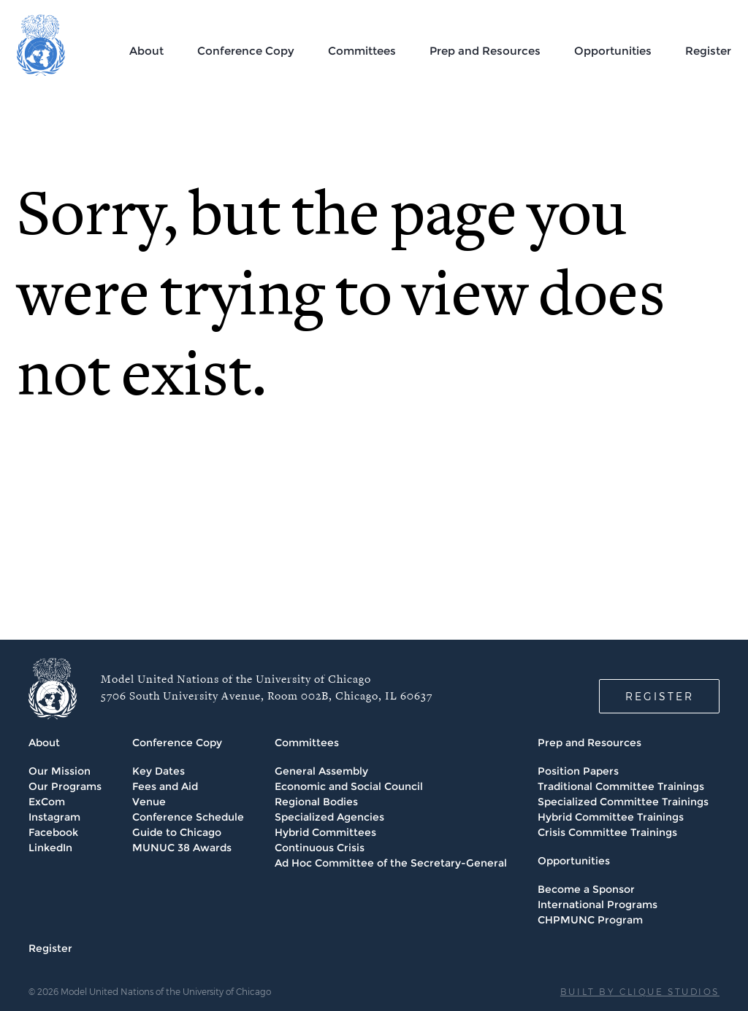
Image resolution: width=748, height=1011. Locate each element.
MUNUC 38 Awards (182, 847)
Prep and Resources (485, 51)
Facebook (53, 832)
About (146, 51)
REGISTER (659, 696)
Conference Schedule (188, 817)
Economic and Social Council (349, 786)
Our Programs (65, 786)
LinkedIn (50, 847)
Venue (149, 801)
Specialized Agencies (329, 817)
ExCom (46, 801)
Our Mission (59, 771)
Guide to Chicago (176, 832)
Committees (362, 51)
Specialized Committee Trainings (623, 801)
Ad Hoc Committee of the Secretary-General (391, 862)
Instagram (54, 817)
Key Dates (158, 771)
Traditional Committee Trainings (621, 786)
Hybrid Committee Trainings (611, 817)
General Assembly (321, 771)
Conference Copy (245, 51)
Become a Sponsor (586, 889)
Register (708, 51)
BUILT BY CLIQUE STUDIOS (640, 991)
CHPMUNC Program (590, 919)
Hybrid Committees (325, 832)
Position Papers (578, 771)
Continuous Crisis (320, 847)
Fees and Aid (165, 786)
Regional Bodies (316, 801)
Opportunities (613, 51)
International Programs (597, 904)
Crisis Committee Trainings (607, 832)
